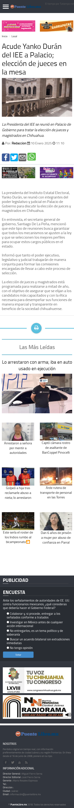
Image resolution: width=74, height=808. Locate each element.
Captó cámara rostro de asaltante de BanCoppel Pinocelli (56, 442)
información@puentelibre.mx (22, 794)
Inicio (4, 36)
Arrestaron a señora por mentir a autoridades (18, 442)
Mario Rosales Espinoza (20, 780)
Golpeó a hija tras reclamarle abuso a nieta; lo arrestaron (18, 487)
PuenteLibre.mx (18, 804)
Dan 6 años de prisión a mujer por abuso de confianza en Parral (56, 531)
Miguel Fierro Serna (22, 773)
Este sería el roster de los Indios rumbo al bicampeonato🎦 (18, 531)
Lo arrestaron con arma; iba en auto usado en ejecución (37, 365)
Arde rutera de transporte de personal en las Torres (56, 486)
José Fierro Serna (21, 777)
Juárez (10, 791)
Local (14, 36)
